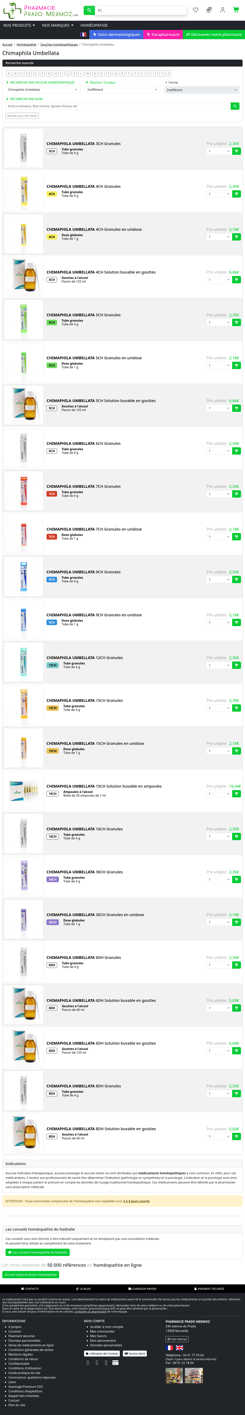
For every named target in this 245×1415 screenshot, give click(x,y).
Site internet (177, 1339)
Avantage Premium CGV (25, 1387)
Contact (14, 1400)
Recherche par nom (24, 99)
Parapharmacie (162, 34)
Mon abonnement (103, 1340)
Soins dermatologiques (116, 34)
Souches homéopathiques (59, 44)
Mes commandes (102, 1331)
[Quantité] (219, 151)
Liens (12, 1382)
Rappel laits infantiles (23, 1396)
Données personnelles (24, 1340)
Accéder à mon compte (106, 1327)
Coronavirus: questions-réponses (32, 1377)
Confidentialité (18, 1363)
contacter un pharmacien (90, 1311)
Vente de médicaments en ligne (31, 1345)
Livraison (14, 1331)
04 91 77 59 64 (193, 1355)
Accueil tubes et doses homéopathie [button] (31, 1274)
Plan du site (16, 1405)
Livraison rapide (142, 1289)
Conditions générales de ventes (31, 1350)
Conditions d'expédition (25, 1391)
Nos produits (19, 25)
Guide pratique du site (24, 1373)
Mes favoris (98, 1336)
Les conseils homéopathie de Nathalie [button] (37, 1252)
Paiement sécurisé (209, 1289)
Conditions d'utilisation (24, 1368)
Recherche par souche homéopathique (40, 82)
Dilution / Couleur (100, 82)
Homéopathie (94, 25)
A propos (14, 1327)
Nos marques (58, 25)
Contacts (30, 1289)
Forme (171, 82)
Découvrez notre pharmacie (214, 34)
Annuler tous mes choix (22, 116)
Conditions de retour (23, 1359)
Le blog (83, 1289)
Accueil (7, 44)
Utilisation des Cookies (102, 1353)
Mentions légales (20, 1354)
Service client (135, 1353)
